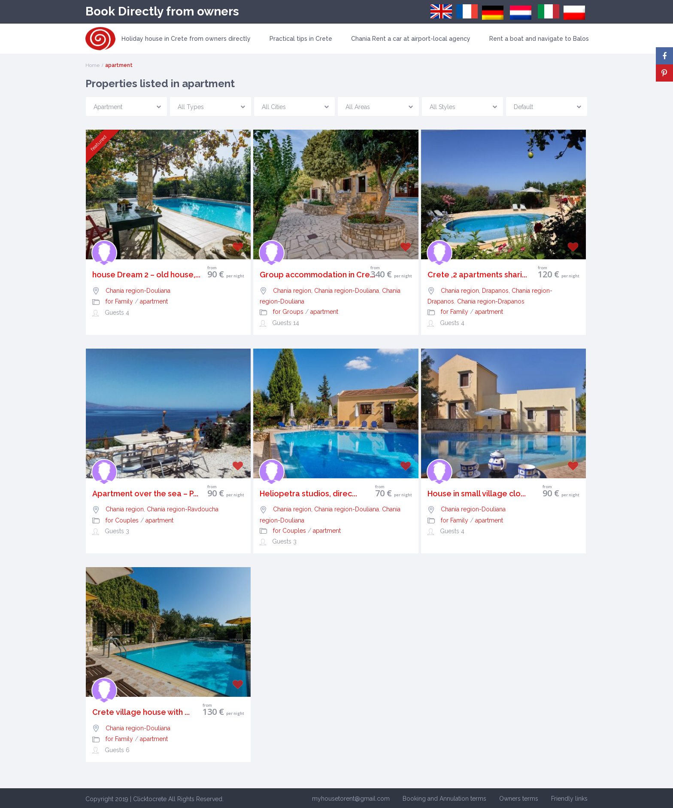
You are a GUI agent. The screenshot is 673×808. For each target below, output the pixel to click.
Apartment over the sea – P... (145, 493)
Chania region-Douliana (138, 290)
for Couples (122, 520)
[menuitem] (441, 11)
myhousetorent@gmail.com (351, 798)
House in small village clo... (476, 493)
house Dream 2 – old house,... (146, 274)
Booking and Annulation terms (444, 798)
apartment (154, 301)
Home (92, 65)
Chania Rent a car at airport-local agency (410, 38)
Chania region (125, 509)
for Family (119, 301)
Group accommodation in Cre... (317, 274)
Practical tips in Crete (301, 38)
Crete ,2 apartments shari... (477, 274)
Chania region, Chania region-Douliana (326, 290)
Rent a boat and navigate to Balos (539, 38)
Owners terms (518, 798)
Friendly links (569, 798)
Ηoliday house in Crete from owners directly (186, 38)
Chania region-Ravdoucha (182, 509)
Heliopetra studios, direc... (308, 493)
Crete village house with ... (141, 712)
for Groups (288, 311)
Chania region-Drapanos (490, 301)
